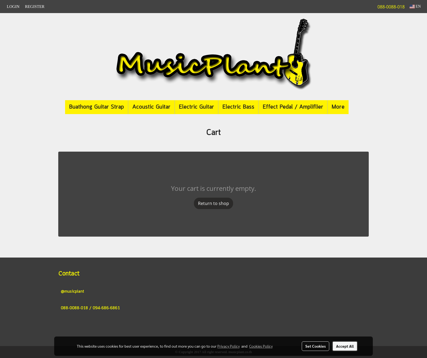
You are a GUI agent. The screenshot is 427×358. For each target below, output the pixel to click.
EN (415, 6)
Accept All (345, 346)
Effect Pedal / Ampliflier (293, 107)
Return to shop (213, 203)
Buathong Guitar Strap (96, 107)
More (338, 107)
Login (13, 6)
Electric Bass (238, 107)
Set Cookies (315, 346)
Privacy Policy (228, 346)
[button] (356, 107)
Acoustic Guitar (151, 107)
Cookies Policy (261, 346)
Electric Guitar (196, 107)
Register (35, 6)
